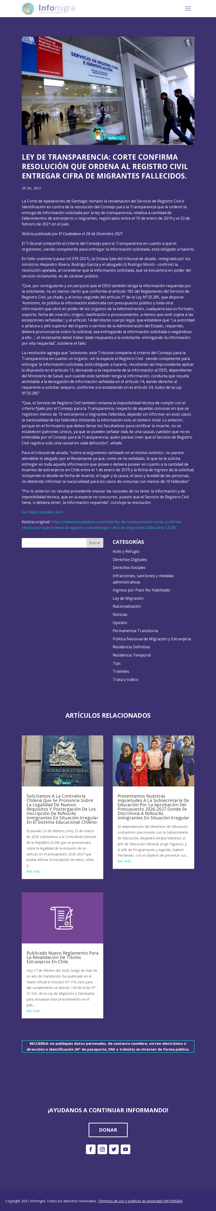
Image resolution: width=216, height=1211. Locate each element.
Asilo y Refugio (126, 551)
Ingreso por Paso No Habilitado (141, 590)
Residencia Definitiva (131, 647)
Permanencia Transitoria (135, 630)
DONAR (108, 1130)
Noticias (120, 614)
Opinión (120, 622)
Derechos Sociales (129, 567)
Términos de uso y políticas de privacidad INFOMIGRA (140, 1201)
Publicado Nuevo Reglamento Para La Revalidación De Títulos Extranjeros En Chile (62, 957)
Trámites (121, 671)
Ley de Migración (128, 598)
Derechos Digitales (130, 559)
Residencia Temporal (132, 655)
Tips (117, 663)
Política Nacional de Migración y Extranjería (152, 639)
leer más (33, 871)
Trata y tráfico (125, 679)
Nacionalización (127, 606)
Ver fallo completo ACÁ (42, 512)
